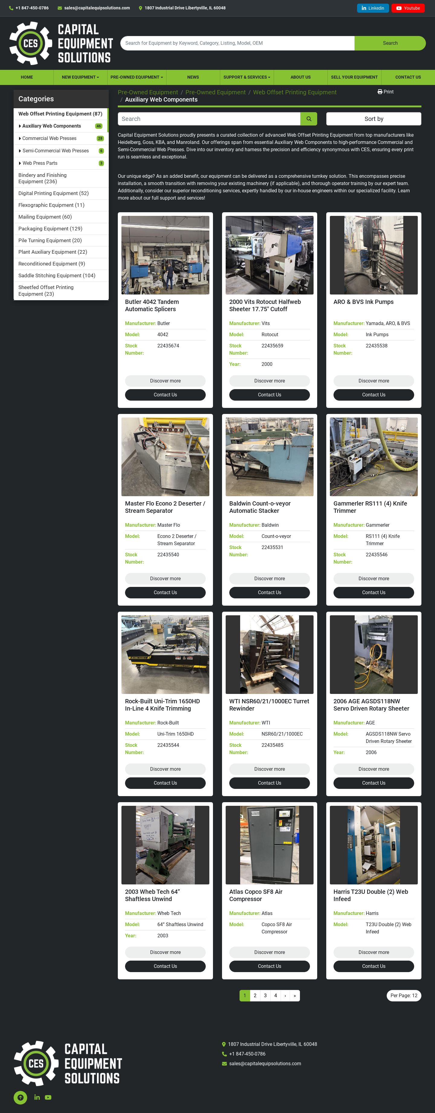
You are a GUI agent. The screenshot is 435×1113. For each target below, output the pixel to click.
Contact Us (408, 77)
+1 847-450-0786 (32, 7)
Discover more (165, 381)
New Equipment (79, 77)
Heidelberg (129, 142)
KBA (160, 142)
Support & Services (245, 77)
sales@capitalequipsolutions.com (97, 7)
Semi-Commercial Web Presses (56, 151)
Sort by (374, 118)
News (193, 77)
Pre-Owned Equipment (135, 77)
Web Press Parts (40, 163)
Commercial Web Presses (49, 138)
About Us (301, 77)
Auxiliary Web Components (51, 126)
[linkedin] (373, 8)
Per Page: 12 (404, 995)
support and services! (182, 198)
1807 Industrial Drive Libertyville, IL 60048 (185, 7)
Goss (148, 142)
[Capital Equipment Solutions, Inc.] (68, 1063)
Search (390, 43)
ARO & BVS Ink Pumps (364, 301)
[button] (80, 77)
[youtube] (408, 8)
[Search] (237, 43)
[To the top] (20, 1098)
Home (27, 77)
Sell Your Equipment (354, 77)
